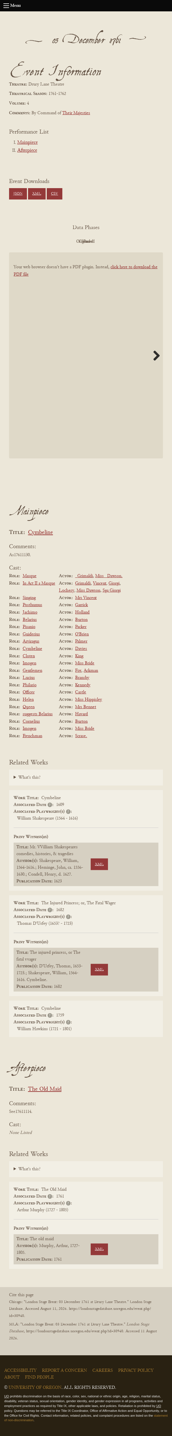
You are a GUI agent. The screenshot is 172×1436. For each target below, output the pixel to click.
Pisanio (29, 627)
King (79, 656)
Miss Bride (84, 663)
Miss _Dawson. (108, 576)
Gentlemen (32, 670)
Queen (29, 707)
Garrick (81, 605)
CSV (54, 194)
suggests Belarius (38, 714)
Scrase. (81, 736)
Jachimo (30, 612)
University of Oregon (35, 1387)
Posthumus (32, 605)
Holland (82, 612)
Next (154, 355)
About (12, 1377)
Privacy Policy (136, 1370)
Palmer (81, 641)
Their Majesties (76, 113)
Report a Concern (64, 1370)
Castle (80, 692)
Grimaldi (83, 583)
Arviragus (31, 641)
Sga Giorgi (112, 590)
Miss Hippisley (88, 699)
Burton (81, 620)
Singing (29, 598)
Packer (80, 627)
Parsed (131, 241)
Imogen (29, 663)
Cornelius (31, 721)
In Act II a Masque (39, 583)
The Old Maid (44, 1089)
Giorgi (114, 583)
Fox (78, 670)
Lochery (66, 590)
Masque (30, 576)
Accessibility (20, 1370)
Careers (102, 1370)
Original (69, 241)
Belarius (30, 620)
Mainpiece (27, 142)
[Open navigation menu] (6, 5)
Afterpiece (27, 150)
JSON (17, 194)
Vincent (99, 583)
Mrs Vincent (86, 598)
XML (36, 194)
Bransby (82, 678)
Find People (39, 1377)
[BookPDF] (86, 364)
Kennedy (82, 685)
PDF (38, 241)
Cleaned (100, 241)
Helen (28, 699)
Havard (81, 714)
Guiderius (31, 634)
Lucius (29, 678)
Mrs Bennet (85, 707)
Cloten (29, 656)
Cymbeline (40, 533)
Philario (30, 685)
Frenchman (32, 736)
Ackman (91, 670)
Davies (81, 649)
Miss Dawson (88, 590)
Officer (29, 692)
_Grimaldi (84, 576)
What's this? (29, 777)
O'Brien (82, 634)
